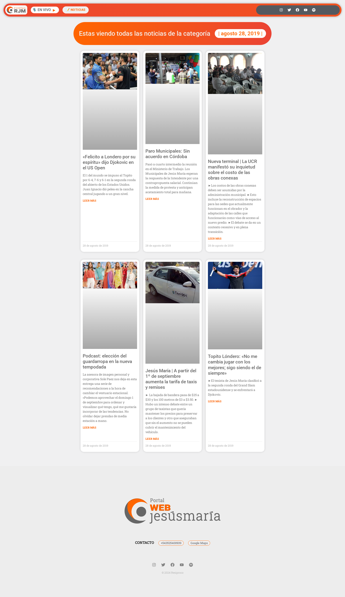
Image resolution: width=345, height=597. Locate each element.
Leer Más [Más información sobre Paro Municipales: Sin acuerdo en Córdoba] (152, 198)
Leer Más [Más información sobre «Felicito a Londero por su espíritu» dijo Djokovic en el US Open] (89, 200)
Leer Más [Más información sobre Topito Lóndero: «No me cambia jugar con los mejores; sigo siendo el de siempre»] (214, 401)
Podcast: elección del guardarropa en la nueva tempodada (107, 361)
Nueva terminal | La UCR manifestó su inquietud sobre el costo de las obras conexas (232, 170)
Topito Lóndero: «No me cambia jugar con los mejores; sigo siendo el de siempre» (234, 365)
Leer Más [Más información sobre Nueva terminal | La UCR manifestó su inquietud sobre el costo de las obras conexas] (214, 238)
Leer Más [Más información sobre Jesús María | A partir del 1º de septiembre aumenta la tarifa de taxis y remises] (152, 438)
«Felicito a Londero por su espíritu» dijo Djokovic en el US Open (109, 162)
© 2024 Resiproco (173, 572)
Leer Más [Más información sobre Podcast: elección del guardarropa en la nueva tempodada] (89, 427)
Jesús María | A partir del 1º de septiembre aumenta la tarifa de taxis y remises (171, 379)
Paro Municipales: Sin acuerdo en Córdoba (167, 153)
